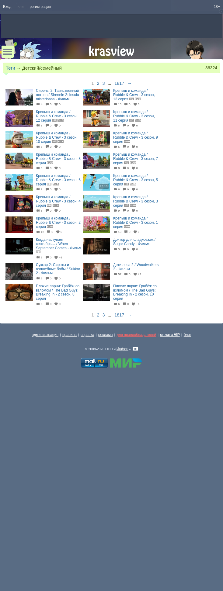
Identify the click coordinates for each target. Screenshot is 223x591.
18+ (217, 7)
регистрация (40, 7)
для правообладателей (136, 335)
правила (69, 335)
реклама (105, 335)
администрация (45, 335)
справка (87, 335)
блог (187, 335)
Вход (7, 7)
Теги (10, 68)
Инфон (122, 349)
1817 (119, 83)
